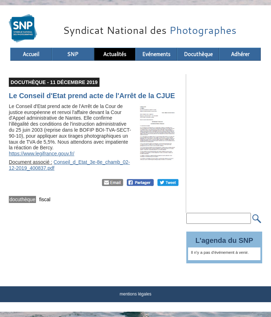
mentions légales (135, 294)
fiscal (44, 199)
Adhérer (240, 54)
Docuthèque (198, 54)
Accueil (31, 54)
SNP (72, 54)
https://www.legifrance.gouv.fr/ (41, 153)
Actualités (114, 54)
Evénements (156, 54)
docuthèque (22, 199)
